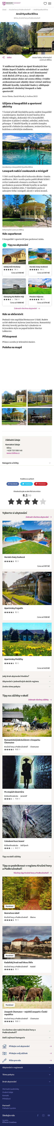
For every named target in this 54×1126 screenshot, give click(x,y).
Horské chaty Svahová (38, 267)
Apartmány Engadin (13, 608)
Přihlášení (6, 1099)
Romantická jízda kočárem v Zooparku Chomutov (22, 741)
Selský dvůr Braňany (12, 267)
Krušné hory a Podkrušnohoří (19, 10)
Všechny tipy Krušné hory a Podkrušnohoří (31, 873)
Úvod (4, 10)
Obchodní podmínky (10, 1089)
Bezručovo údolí (11, 913)
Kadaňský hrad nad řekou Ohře (18, 962)
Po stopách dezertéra (14, 792)
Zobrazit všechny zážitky (38, 700)
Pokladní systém (9, 1108)
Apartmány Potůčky (13, 659)
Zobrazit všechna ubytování (25, 308)
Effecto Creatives (9, 1121)
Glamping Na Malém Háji (14, 297)
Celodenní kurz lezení (14, 841)
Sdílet (9, 57)
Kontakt (5, 1095)
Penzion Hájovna (36, 297)
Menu (49, 3)
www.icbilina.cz (13, 453)
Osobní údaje (7, 1092)
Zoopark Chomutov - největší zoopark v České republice (25, 1013)
